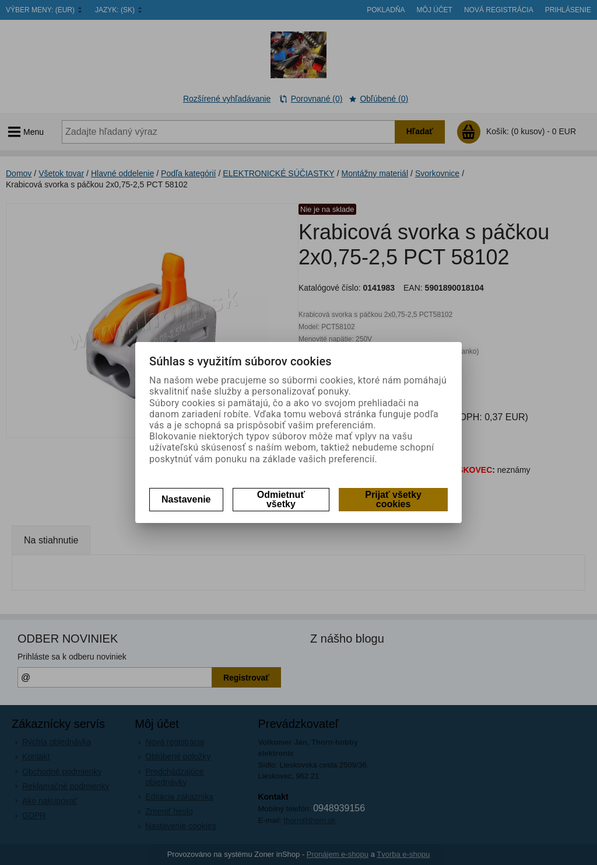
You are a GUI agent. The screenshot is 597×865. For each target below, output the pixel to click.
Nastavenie (186, 499)
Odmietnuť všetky (281, 499)
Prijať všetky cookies (393, 499)
